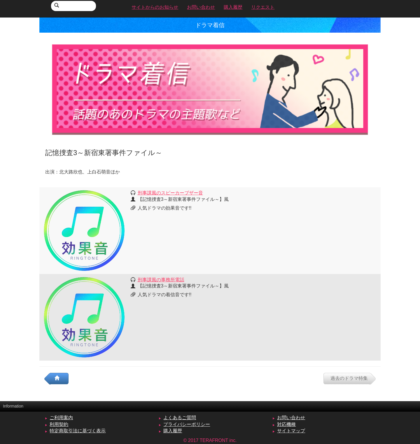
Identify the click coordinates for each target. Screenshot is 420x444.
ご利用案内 (61, 417)
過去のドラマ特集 (349, 378)
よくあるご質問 (179, 417)
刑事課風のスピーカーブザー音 (170, 192)
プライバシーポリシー (186, 424)
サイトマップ (291, 430)
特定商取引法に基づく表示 (78, 430)
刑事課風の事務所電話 (161, 279)
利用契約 (59, 424)
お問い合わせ (291, 417)
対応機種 (286, 424)
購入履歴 (172, 430)
